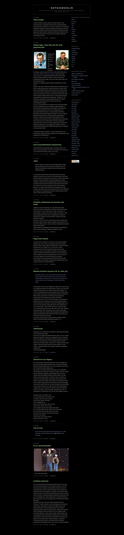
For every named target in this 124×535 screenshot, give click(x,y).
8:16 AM (46, 38)
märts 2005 (74, 104)
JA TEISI (74, 50)
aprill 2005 (74, 106)
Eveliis (73, 23)
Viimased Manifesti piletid (78, 91)
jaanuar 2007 (75, 147)
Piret (73, 25)
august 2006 (75, 137)
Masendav (74, 81)
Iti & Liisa (74, 21)
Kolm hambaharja (76, 83)
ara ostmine (52, 74)
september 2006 (76, 139)
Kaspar (73, 39)
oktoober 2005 (75, 118)
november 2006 (75, 143)
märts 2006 (74, 127)
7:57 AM (46, 352)
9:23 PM (46, 421)
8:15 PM (46, 137)
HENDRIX (74, 41)
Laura (73, 37)
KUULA (73, 60)
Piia (72, 27)
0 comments (52, 438)
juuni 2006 (74, 133)
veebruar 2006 (75, 125)
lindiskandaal (36, 75)
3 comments (52, 38)
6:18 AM (46, 231)
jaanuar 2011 (75, 155)
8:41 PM (46, 524)
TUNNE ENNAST (76, 48)
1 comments (52, 137)
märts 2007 (74, 151)
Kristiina (74, 29)
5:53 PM (46, 438)
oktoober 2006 (75, 141)
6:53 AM (46, 195)
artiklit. (35, 84)
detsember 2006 (76, 145)
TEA (73, 66)
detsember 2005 (76, 122)
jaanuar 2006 (75, 124)
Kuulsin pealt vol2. (76, 93)
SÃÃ (74, 62)
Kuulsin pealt (75, 95)
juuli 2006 (74, 135)
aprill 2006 (74, 129)
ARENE (73, 58)
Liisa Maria (74, 35)
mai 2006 (74, 131)
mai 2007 (74, 153)
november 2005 (75, 120)
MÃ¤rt (73, 19)
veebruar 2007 (75, 149)
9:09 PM (46, 475)
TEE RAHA (74, 54)
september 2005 (76, 116)
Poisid (73, 33)
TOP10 (49, 247)
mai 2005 (74, 108)
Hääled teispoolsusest (77, 73)
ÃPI (73, 64)
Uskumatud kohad (76, 85)
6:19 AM (46, 154)
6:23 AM (46, 321)
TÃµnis (73, 31)
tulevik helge (50, 72)
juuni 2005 (74, 110)
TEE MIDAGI (75, 52)
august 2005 (75, 114)
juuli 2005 (74, 112)
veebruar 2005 (75, 102)
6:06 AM (46, 264)
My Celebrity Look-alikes (78, 79)
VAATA (73, 56)
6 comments (52, 154)
